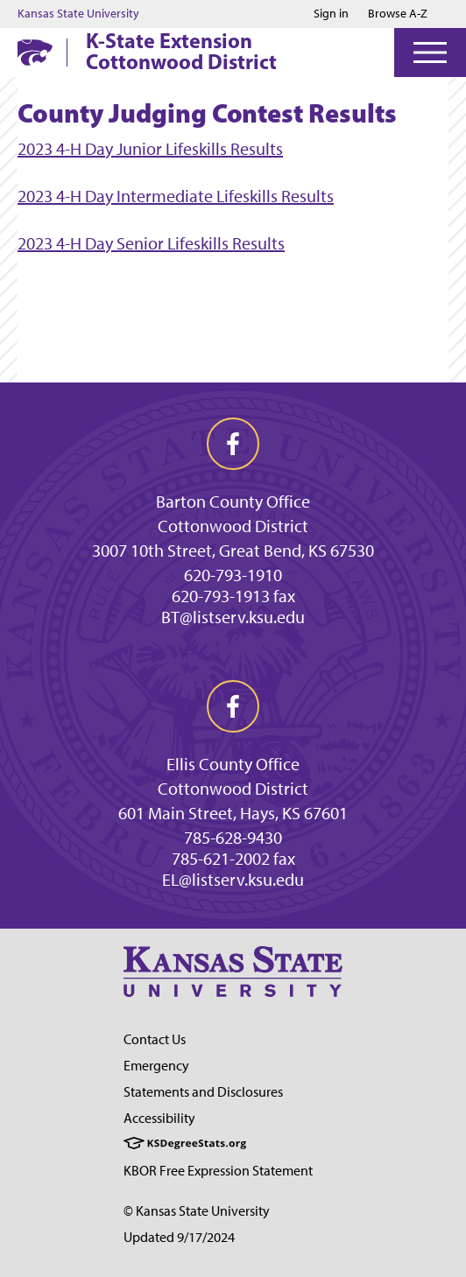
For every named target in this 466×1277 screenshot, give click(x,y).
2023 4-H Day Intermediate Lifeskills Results (176, 196)
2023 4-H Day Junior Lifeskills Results (150, 148)
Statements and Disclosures (203, 1092)
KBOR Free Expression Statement (218, 1170)
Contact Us (155, 1039)
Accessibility (159, 1118)
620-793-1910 (233, 575)
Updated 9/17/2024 (179, 1237)
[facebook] (233, 443)
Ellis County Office (233, 764)
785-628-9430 (233, 837)
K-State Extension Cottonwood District (181, 50)
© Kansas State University (197, 1211)
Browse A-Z (397, 13)
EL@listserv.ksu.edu (233, 879)
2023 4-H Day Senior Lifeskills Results (151, 243)
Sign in (331, 14)
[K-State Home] (35, 52)
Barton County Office (233, 501)
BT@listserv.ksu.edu (233, 617)
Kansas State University (78, 14)
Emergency (156, 1065)
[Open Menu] (430, 52)
